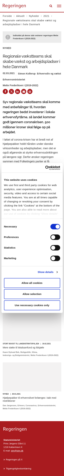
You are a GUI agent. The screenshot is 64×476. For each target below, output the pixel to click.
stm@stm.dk (17, 450)
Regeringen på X (14, 459)
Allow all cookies (32, 282)
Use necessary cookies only (32, 305)
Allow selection (32, 294)
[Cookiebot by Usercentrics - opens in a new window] (45, 168)
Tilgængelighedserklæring (18, 468)
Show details (46, 272)
